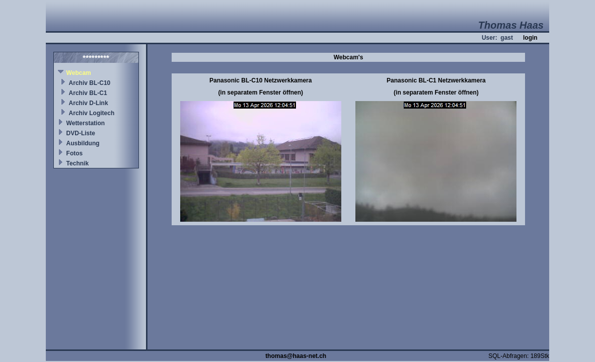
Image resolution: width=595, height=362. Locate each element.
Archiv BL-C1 (88, 93)
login (530, 37)
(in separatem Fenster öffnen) (260, 92)
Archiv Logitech (92, 113)
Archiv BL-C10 (90, 82)
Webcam (78, 72)
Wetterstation (85, 123)
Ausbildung (83, 143)
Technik (77, 163)
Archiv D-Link (88, 103)
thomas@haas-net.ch (295, 355)
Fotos (74, 153)
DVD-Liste (80, 133)
